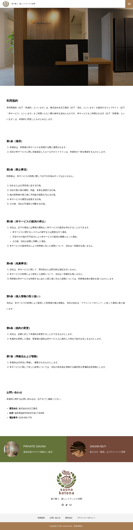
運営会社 (68, 518)
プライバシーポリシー (86, 518)
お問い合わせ (55, 518)
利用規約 (41, 518)
